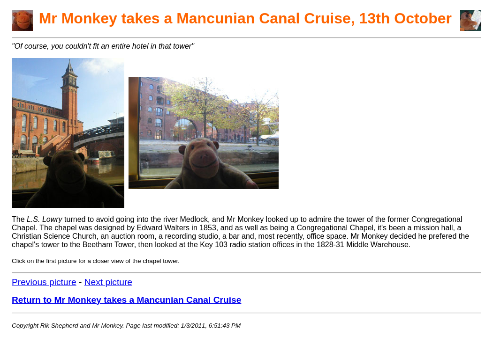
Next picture (108, 282)
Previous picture (44, 282)
